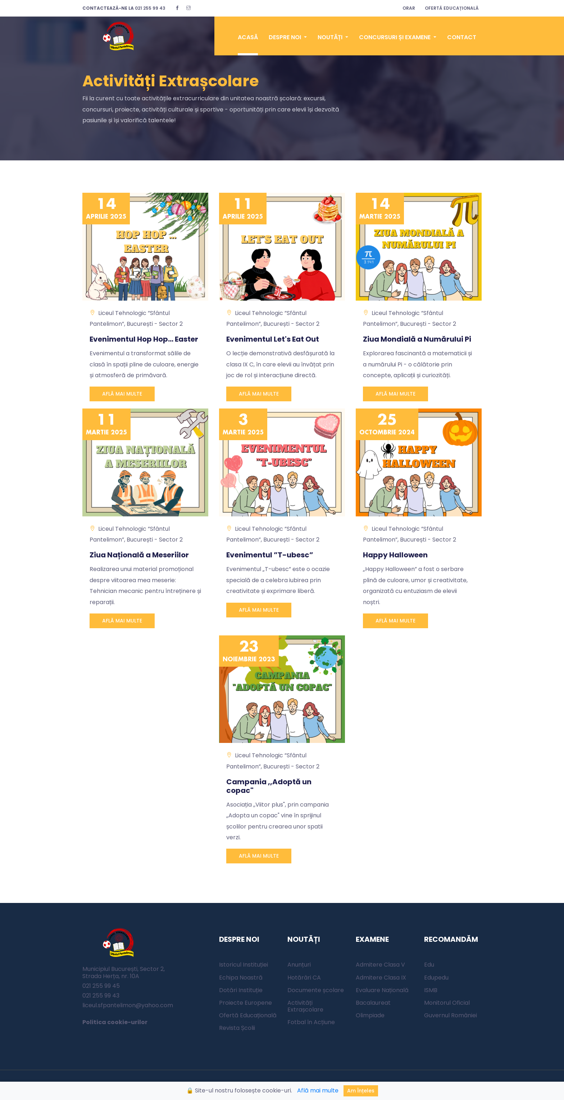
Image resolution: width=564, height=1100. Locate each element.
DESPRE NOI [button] (286, 37)
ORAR (408, 8)
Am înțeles (360, 1090)
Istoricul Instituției (243, 965)
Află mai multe (317, 1090)
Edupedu (436, 977)
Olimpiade (370, 1015)
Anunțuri (299, 965)
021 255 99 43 (123, 8)
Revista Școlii (237, 1028)
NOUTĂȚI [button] (331, 37)
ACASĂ (248, 37)
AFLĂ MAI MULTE (122, 394)
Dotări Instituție (241, 990)
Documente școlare (315, 990)
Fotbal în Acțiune (311, 1022)
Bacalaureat (373, 1003)
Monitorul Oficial (447, 1003)
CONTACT (461, 37)
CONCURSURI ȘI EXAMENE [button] (395, 37)
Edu (429, 965)
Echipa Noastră (241, 977)
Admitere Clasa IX (381, 977)
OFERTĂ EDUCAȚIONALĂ (452, 8)
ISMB (430, 990)
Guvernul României (450, 1015)
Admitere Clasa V (380, 965)
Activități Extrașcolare (305, 1006)
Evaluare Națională (382, 990)
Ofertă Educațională (248, 1015)
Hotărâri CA (304, 977)
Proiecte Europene (245, 1003)
